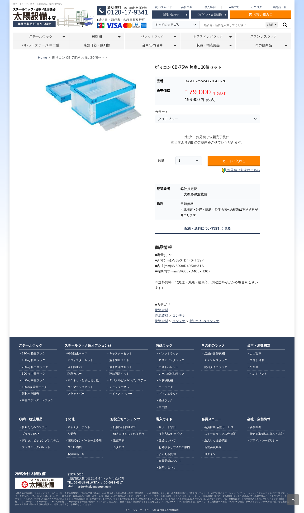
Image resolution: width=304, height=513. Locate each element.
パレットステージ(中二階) (41, 45)
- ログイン (209, 454)
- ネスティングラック (170, 360)
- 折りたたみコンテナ (34, 427)
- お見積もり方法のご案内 (173, 447)
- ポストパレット (168, 367)
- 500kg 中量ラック (32, 380)
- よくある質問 (166, 454)
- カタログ (117, 447)
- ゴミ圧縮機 (74, 447)
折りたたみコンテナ (204, 321)
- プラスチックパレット (35, 447)
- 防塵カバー (74, 374)
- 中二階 (162, 407)
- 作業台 (71, 434)
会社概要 (186, 7)
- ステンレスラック (214, 360)
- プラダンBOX (29, 434)
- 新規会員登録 (211, 447)
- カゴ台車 (254, 353)
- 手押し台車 (256, 360)
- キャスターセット (119, 353)
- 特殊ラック (165, 400)
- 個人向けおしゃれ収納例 (127, 434)
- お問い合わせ (166, 467)
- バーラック (165, 387)
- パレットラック (168, 353)
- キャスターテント (78, 427)
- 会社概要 (254, 427)
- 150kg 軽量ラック (32, 360)
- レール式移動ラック (170, 374)
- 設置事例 (117, 440)
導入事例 (210, 7)
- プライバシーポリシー (263, 440)
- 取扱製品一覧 (75, 454)
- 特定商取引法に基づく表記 (266, 434)
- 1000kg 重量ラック (33, 387)
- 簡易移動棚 (165, 380)
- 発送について (166, 440)
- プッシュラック (168, 394)
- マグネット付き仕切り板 (82, 380)
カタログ (256, 7)
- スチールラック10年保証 (219, 434)
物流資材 (161, 310)
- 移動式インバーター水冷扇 (84, 440)
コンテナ (178, 315)
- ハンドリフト (257, 374)
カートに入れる (234, 161)
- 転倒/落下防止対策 (124, 427)
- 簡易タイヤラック (214, 367)
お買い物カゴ (260, 14)
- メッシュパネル (118, 387)
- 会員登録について (169, 461)
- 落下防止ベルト (118, 360)
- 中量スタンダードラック (36, 400)
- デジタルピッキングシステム (124, 380)
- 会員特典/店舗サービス (217, 427)
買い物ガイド (163, 7)
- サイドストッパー (119, 394)
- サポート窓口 (166, 427)
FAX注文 (233, 7)
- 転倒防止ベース (76, 353)
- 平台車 (253, 367)
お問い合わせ (174, 15)
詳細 (270, 25)
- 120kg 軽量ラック (32, 353)
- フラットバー (75, 394)
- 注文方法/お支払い (169, 434)
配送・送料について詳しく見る (207, 228)
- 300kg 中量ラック (32, 374)
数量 (161, 160)
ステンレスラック (263, 36)
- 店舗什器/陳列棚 (213, 353)
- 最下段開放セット (119, 367)
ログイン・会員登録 (211, 15)
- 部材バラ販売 (29, 394)
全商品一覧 (279, 7)
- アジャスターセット (79, 360)
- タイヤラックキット (79, 387)
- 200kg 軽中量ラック (34, 367)
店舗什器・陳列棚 (97, 45)
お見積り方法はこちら (240, 170)
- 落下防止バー (75, 367)
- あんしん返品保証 (214, 440)
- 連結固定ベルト (118, 374)
